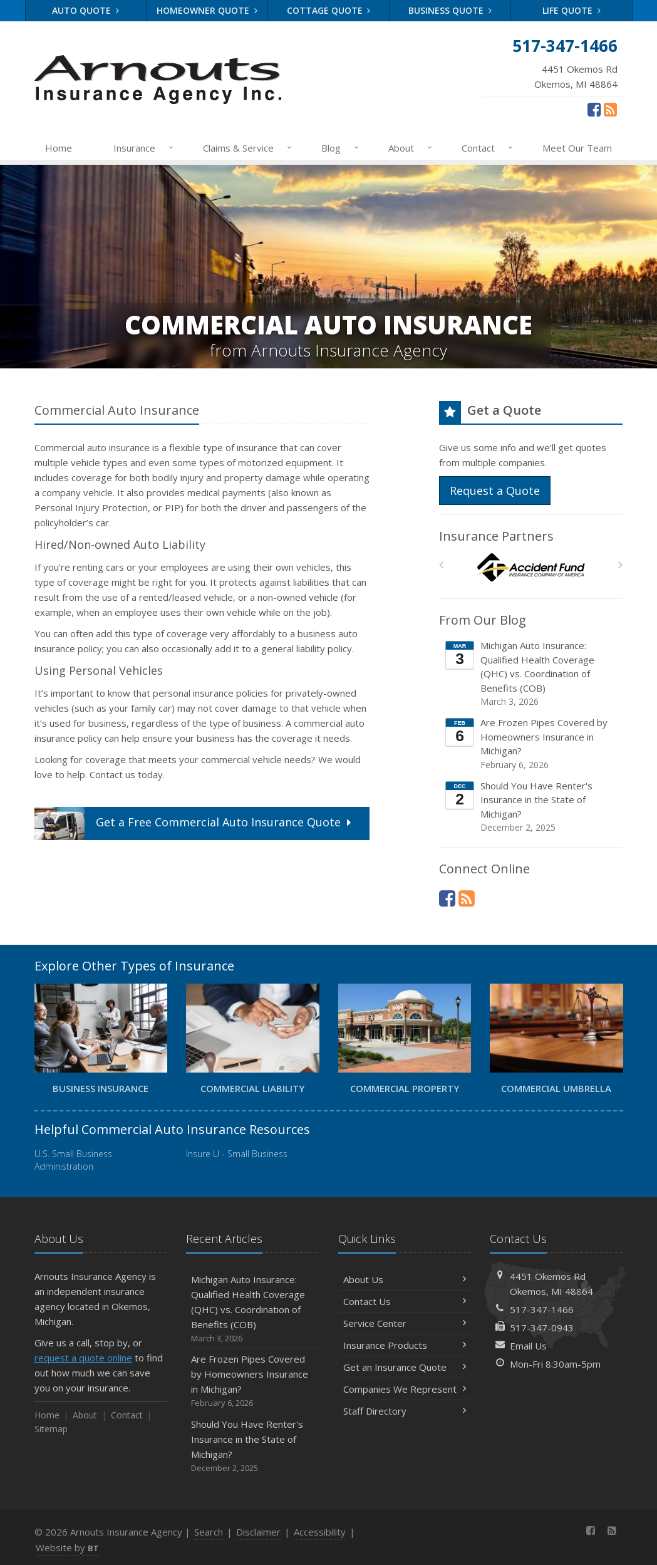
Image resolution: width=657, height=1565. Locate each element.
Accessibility (320, 1532)
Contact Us (405, 1301)
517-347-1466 (542, 1309)
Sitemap (51, 1429)
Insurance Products (405, 1345)
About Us (405, 1279)
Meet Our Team (577, 148)
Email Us (528, 1345)
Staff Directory (405, 1411)
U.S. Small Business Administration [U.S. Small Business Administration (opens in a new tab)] (73, 1160)
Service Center (405, 1323)
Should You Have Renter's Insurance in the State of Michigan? (531, 806)
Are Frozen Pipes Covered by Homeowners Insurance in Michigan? (531, 743)
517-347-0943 (542, 1327)
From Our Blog (482, 619)
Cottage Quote (329, 10)
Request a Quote (495, 490)
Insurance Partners (496, 536)
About (410, 148)
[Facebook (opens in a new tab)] (594, 109)
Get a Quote (194, 823)
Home (58, 148)
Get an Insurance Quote (405, 1367)
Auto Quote (85, 10)
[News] (610, 109)
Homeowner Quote (207, 10)
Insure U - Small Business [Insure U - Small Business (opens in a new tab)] (236, 1154)
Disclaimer (258, 1532)
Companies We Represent (405, 1389)
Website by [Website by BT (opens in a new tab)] (67, 1547)
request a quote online (83, 1357)
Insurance (144, 148)
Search (208, 1532)
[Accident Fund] (531, 568)
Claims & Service (248, 148)
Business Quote (450, 10)
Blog (340, 148)
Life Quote (571, 10)
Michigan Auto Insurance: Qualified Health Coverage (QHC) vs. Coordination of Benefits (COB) (531, 673)
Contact (488, 148)
